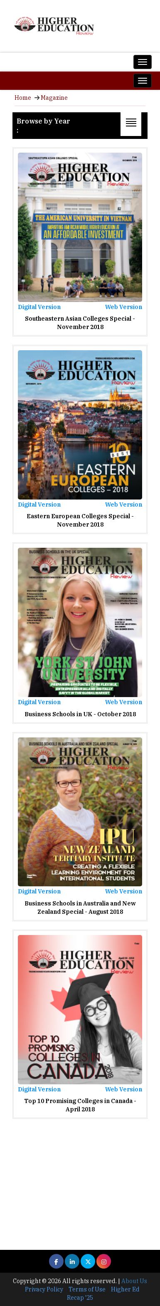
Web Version (123, 307)
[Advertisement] (80, 1178)
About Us (134, 1281)
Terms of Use (87, 1289)
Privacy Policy (44, 1289)
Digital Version (39, 307)
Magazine (54, 97)
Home (23, 97)
